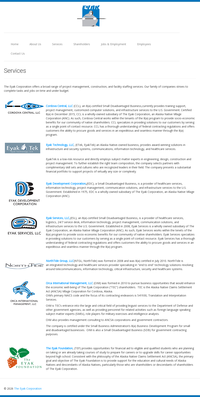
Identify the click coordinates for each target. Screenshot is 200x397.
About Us (35, 44)
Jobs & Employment (113, 44)
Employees (144, 44)
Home (15, 44)
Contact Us (18, 53)
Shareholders (81, 44)
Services (57, 44)
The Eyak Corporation (28, 388)
